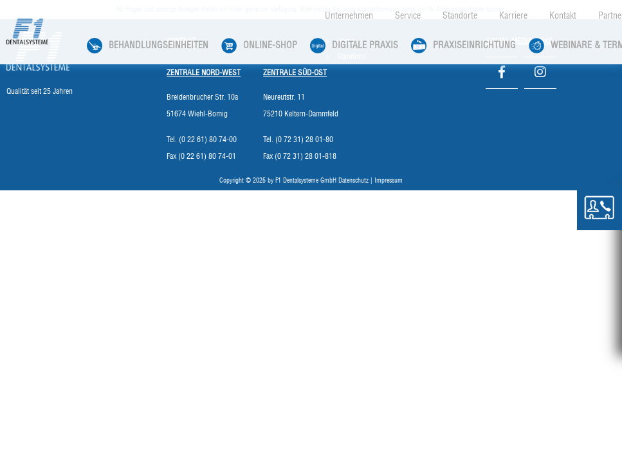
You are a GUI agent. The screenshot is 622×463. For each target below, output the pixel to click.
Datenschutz (353, 180)
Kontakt (562, 16)
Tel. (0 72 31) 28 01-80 (298, 139)
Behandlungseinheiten (147, 45)
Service (408, 16)
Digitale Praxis (354, 45)
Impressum (388, 180)
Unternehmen (349, 16)
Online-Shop (259, 45)
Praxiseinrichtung (463, 45)
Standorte (460, 16)
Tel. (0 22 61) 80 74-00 (202, 139)
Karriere (513, 16)
